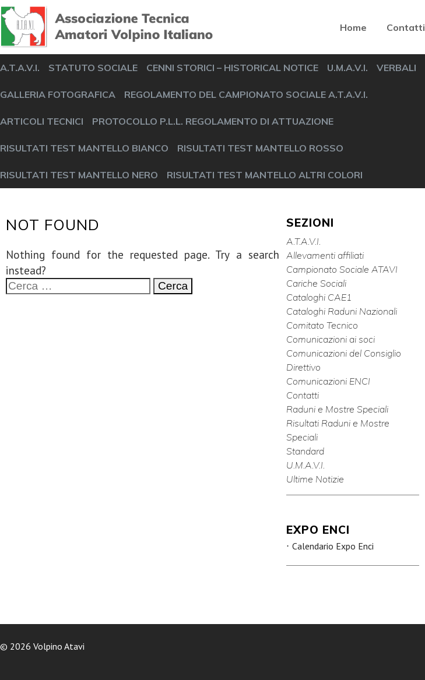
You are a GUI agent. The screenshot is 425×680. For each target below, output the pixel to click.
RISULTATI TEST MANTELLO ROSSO (260, 148)
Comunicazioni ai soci (330, 339)
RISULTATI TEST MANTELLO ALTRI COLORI (265, 175)
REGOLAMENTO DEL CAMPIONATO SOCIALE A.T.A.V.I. (246, 94)
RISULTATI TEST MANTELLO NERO (79, 175)
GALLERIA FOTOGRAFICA (57, 94)
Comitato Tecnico (322, 325)
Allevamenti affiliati (325, 255)
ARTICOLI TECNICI (41, 121)
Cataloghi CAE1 (319, 297)
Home (353, 27)
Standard (305, 451)
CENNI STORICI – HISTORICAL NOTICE (232, 67)
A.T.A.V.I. (20, 67)
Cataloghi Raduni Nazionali (341, 311)
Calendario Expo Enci (333, 546)
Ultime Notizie (315, 479)
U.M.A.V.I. (347, 67)
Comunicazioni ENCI (328, 381)
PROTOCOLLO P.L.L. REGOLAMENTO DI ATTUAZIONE (212, 121)
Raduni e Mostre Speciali (337, 409)
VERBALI (396, 67)
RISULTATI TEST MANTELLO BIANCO (84, 148)
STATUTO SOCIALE (93, 67)
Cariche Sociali (316, 283)
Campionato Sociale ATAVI (342, 269)
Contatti (406, 27)
